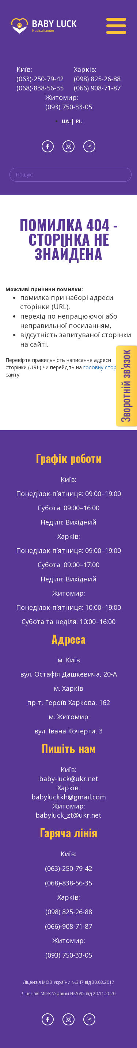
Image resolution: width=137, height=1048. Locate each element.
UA (65, 121)
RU (79, 121)
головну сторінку (104, 367)
